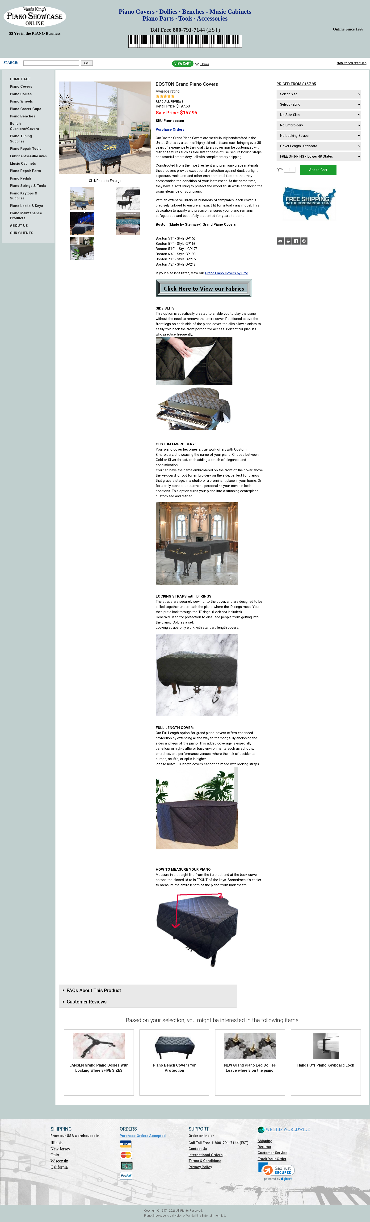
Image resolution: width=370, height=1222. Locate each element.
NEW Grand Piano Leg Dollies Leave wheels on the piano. (250, 1068)
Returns (264, 1147)
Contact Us (198, 1149)
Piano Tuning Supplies (21, 138)
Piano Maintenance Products (26, 215)
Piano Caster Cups (25, 109)
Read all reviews (169, 101)
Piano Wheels (21, 101)
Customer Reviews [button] (87, 1001)
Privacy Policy (200, 1167)
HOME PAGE (20, 79)
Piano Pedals (21, 178)
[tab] (148, 990)
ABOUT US (19, 226)
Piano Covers (21, 86)
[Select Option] (319, 115)
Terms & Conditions (205, 1161)
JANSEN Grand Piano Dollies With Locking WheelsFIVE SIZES (98, 1068)
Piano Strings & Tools (28, 186)
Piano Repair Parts (25, 171)
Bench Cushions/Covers (24, 126)
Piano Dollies (21, 94)
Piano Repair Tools (25, 148)
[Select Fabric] (319, 104)
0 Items (204, 64)
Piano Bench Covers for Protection (174, 1068)
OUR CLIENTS (21, 233)
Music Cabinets (23, 163)
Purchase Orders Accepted (143, 1136)
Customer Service (272, 1153)
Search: (11, 63)
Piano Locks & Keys (26, 206)
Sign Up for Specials (351, 63)
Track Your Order (272, 1159)
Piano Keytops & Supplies (23, 195)
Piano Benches (22, 116)
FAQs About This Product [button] (94, 990)
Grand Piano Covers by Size (226, 273)
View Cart (182, 63)
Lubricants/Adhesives (28, 156)
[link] (277, 1171)
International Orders (206, 1155)
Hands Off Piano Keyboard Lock (325, 1065)
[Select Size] (319, 94)
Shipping (265, 1141)
